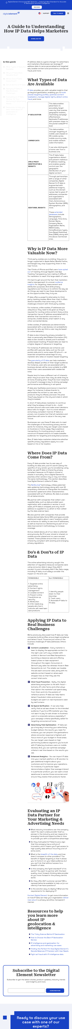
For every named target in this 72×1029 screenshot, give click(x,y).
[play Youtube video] (48, 791)
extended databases (55, 213)
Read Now (37, 7)
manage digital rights (47, 97)
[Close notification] (69, 5)
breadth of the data (49, 854)
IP (54, 934)
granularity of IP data (40, 360)
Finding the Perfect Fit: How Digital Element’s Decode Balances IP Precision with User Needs (50, 950)
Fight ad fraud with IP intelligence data (47, 954)
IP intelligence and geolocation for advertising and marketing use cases (46, 944)
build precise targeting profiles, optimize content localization (47, 94)
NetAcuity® (35, 485)
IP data (30, 90)
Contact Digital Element (37, 895)
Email (10, 987)
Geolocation (60, 934)
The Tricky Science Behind (42, 934)
